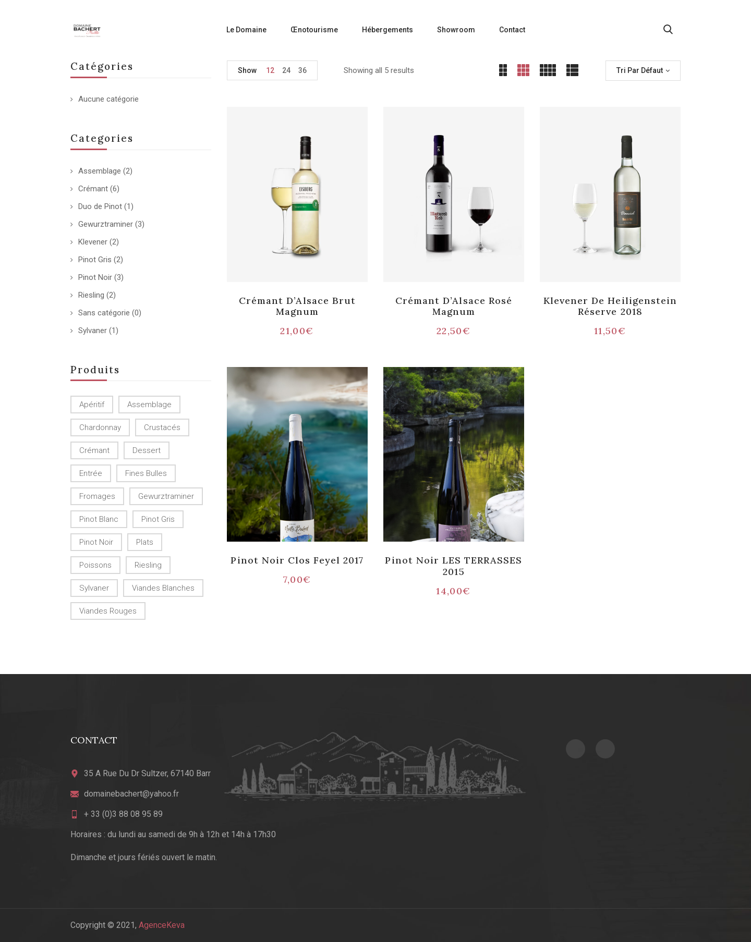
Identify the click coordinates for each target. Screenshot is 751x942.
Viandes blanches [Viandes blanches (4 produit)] (163, 588)
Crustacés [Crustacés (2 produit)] (162, 427)
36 (302, 70)
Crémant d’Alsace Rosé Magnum (453, 306)
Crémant (93, 188)
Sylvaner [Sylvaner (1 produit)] (94, 588)
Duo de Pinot (100, 206)
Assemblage (99, 171)
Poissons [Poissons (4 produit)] (95, 565)
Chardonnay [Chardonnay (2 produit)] (100, 427)
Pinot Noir (95, 277)
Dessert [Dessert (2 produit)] (146, 450)
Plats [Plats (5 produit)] (144, 542)
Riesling (91, 295)
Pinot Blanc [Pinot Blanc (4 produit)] (98, 519)
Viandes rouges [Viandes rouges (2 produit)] (108, 611)
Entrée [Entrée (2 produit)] (90, 473)
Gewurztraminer (105, 224)
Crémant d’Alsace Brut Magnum (297, 306)
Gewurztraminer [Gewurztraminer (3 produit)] (166, 496)
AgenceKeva (162, 925)
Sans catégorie (104, 312)
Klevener (92, 242)
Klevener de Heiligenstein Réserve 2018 (610, 306)
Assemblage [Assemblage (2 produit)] (149, 404)
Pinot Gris (95, 259)
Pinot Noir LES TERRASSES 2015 (453, 566)
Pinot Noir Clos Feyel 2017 (297, 560)
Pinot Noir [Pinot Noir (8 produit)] (96, 542)
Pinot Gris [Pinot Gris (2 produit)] (158, 519)
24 (286, 70)
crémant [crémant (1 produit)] (94, 450)
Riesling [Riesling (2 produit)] (148, 565)
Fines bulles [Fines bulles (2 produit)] (146, 473)
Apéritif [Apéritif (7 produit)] (91, 404)
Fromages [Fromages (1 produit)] (97, 496)
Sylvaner (92, 330)
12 (270, 70)
